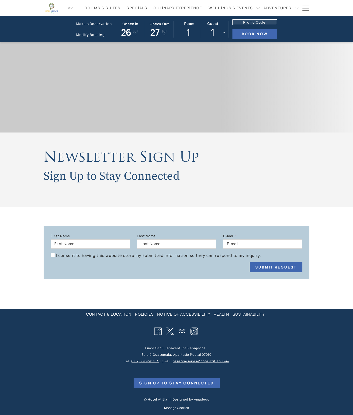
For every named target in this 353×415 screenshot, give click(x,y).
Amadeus (201, 399)
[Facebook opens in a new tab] (158, 330)
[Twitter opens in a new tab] (170, 330)
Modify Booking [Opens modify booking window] (90, 34)
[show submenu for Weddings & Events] (258, 8)
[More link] (304, 8)
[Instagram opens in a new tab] (194, 330)
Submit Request (276, 267)
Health (221, 314)
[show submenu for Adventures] (296, 8)
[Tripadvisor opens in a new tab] (182, 330)
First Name (60, 236)
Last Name (146, 236)
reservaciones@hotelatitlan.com (201, 361)
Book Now (259, 33)
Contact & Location (109, 314)
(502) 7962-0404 (145, 361)
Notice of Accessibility (183, 314)
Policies (144, 314)
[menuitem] (103, 8)
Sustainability (249, 314)
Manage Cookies (176, 408)
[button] (130, 29)
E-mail (230, 236)
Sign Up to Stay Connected (176, 383)
